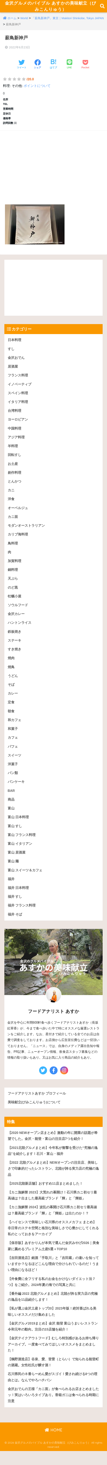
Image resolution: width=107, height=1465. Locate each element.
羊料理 (13, 451)
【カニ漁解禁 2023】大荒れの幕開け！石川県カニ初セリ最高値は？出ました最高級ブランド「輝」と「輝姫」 (52, 1207)
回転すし (14, 460)
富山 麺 (13, 871)
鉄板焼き (14, 639)
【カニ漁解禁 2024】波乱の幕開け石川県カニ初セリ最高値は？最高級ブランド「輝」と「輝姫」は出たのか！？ (52, 1222)
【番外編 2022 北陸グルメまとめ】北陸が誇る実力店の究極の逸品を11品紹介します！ (53, 1309)
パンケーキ (16, 790)
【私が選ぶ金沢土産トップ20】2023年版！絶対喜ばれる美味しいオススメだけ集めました (52, 1324)
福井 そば (15, 924)
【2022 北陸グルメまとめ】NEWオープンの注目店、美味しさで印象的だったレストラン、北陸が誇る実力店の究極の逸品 (53, 1179)
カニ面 (13, 522)
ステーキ (14, 647)
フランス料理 (18, 379)
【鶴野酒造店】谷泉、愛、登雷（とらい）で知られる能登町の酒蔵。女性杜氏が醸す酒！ (53, 1376)
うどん (13, 683)
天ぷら (13, 585)
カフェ (13, 746)
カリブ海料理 (18, 540)
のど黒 (13, 594)
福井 (11, 889)
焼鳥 (11, 674)
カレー (13, 701)
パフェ (13, 755)
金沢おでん (16, 362)
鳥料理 (13, 549)
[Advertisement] (53, 167)
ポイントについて (37, 90)
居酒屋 (13, 371)
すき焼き (14, 656)
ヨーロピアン (18, 424)
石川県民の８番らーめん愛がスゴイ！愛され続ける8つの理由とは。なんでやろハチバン (52, 1391)
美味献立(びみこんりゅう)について (34, 1113)
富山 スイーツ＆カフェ (25, 880)
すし (11, 353)
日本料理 (14, 344)
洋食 (11, 505)
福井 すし (15, 907)
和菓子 (13, 737)
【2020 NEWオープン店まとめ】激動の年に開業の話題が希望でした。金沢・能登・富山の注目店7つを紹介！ (53, 1146)
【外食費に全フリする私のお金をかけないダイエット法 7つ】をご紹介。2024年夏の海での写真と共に (51, 1294)
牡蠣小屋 (14, 603)
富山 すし (15, 835)
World (24, 22)
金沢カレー (16, 621)
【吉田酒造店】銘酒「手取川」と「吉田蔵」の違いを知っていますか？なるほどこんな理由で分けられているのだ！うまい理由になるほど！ (53, 1276)
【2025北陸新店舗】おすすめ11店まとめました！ (45, 1194)
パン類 (13, 781)
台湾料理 (14, 415)
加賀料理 (14, 567)
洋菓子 (13, 772)
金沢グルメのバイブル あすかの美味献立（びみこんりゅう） (50, 8)
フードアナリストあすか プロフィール (37, 1104)
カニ (11, 496)
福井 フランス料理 (22, 915)
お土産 (13, 469)
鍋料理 (13, 576)
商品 (11, 808)
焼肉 (11, 665)
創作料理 (14, 478)
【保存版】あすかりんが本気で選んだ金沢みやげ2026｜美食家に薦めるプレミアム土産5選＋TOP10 (52, 1258)
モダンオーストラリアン (26, 531)
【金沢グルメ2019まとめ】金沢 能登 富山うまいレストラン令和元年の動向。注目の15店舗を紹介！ (53, 1339)
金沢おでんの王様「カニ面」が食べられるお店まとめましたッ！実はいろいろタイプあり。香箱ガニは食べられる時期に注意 (53, 1409)
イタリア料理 (18, 406)
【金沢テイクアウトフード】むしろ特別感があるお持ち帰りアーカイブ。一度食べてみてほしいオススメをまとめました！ (53, 1357)
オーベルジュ (18, 514)
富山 (11, 817)
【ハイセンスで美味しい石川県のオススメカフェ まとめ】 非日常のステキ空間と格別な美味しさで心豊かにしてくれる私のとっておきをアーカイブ (53, 1240)
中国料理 (14, 433)
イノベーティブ (19, 388)
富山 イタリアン (20, 853)
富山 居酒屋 (17, 862)
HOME (53, 1443)
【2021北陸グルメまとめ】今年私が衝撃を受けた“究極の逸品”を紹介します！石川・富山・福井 (53, 1161)
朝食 (11, 719)
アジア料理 (16, 442)
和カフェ (14, 728)
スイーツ (14, 763)
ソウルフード (18, 612)
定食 (11, 710)
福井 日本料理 (18, 898)
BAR (11, 799)
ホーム (12, 22)
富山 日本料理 (18, 826)
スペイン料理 (18, 397)
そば (11, 692)
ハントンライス (19, 630)
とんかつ (14, 487)
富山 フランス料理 (22, 844)
